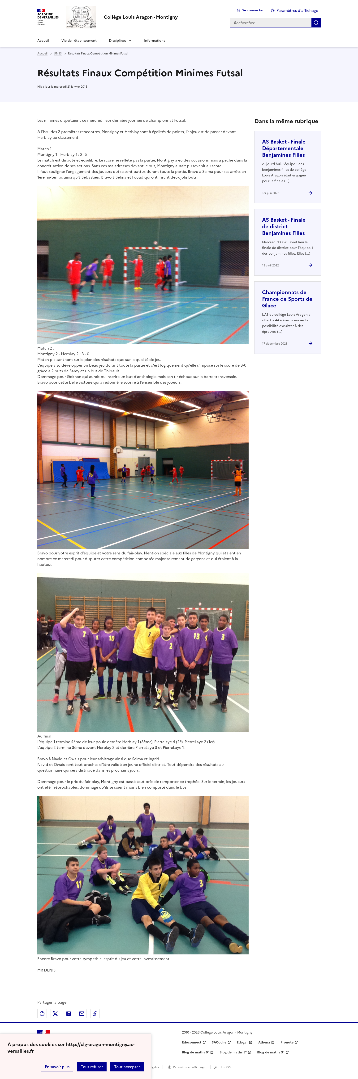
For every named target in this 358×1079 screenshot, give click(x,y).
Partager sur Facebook (42, 1013)
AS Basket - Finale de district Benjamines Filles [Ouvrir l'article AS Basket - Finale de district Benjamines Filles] (284, 226)
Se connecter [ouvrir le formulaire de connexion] (253, 10)
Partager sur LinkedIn (68, 1013)
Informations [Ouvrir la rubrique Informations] (154, 40)
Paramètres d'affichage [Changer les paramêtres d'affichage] (297, 10)
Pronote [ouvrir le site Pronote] (286, 1042)
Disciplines (117, 40)
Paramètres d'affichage (189, 1067)
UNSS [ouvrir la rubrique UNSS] (58, 53)
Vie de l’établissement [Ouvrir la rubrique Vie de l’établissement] (79, 40)
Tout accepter (127, 1067)
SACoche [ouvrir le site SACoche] (219, 1042)
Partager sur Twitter (55, 1013)
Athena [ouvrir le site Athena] (264, 1042)
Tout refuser (92, 1067)
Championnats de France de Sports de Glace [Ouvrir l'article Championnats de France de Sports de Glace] (287, 299)
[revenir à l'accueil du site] (141, 17)
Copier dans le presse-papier (95, 1013)
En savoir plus (57, 1067)
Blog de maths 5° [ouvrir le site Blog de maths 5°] (233, 1052)
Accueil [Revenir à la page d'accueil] (43, 40)
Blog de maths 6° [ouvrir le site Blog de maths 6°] (195, 1052)
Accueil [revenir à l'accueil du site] (42, 53)
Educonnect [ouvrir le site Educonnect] (191, 1042)
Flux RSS (225, 1067)
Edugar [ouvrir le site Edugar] (242, 1042)
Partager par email (81, 1013)
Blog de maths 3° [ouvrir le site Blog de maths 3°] (270, 1052)
